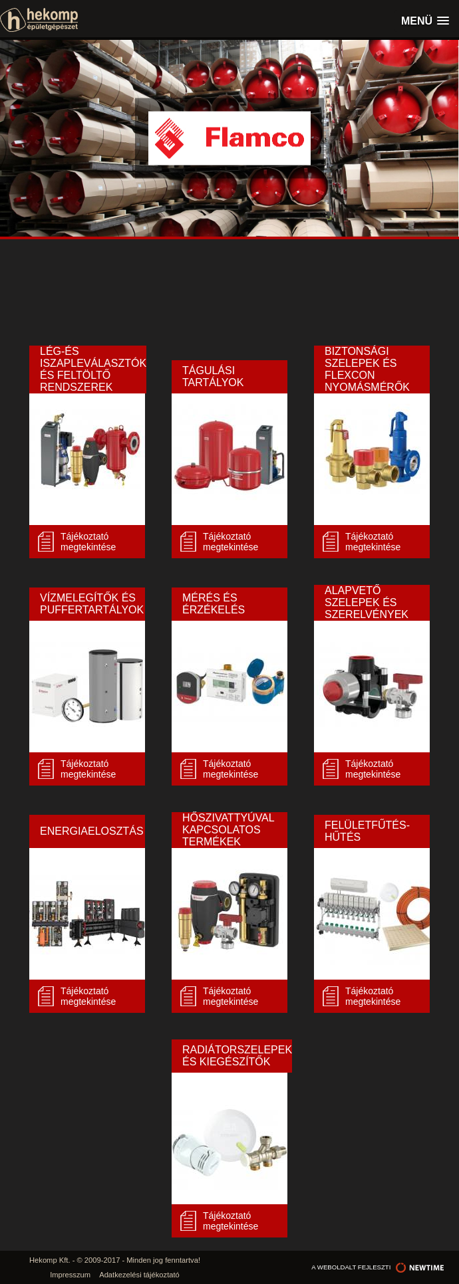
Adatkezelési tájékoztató (139, 1275)
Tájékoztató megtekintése (88, 541)
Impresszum (70, 1275)
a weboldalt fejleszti (378, 1267)
